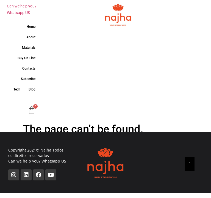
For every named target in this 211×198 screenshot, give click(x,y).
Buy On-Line (26, 58)
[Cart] (31, 110)
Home (31, 27)
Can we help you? (22, 6)
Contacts (28, 68)
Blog (32, 89)
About (30, 37)
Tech (16, 89)
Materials (28, 48)
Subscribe (28, 79)
